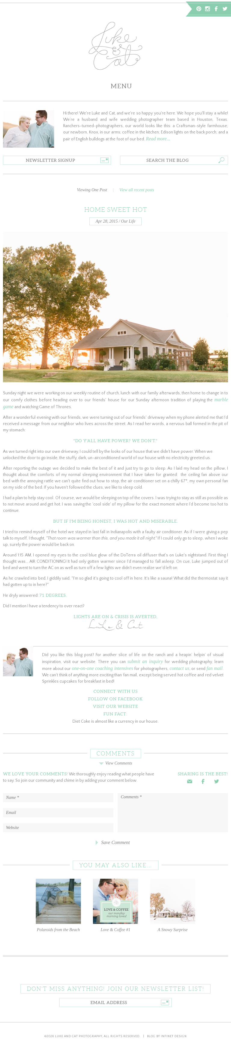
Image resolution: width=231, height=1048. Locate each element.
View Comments (115, 763)
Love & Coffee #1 (115, 905)
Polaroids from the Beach (58, 905)
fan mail (214, 668)
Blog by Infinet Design (167, 1036)
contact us (179, 668)
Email (189, 781)
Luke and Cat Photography (78, 1036)
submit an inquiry (145, 661)
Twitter (225, 8)
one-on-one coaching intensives (102, 668)
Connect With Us (116, 691)
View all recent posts (136, 190)
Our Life (128, 221)
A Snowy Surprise (172, 905)
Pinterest (199, 8)
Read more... (158, 138)
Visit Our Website (115, 706)
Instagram (207, 8)
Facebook (216, 8)
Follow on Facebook (115, 698)
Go (104, 160)
